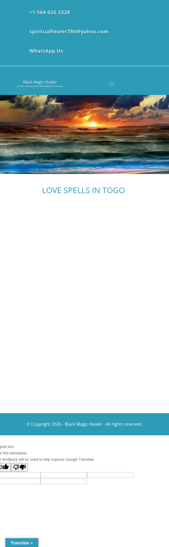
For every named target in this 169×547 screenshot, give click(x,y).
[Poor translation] (19, 467)
